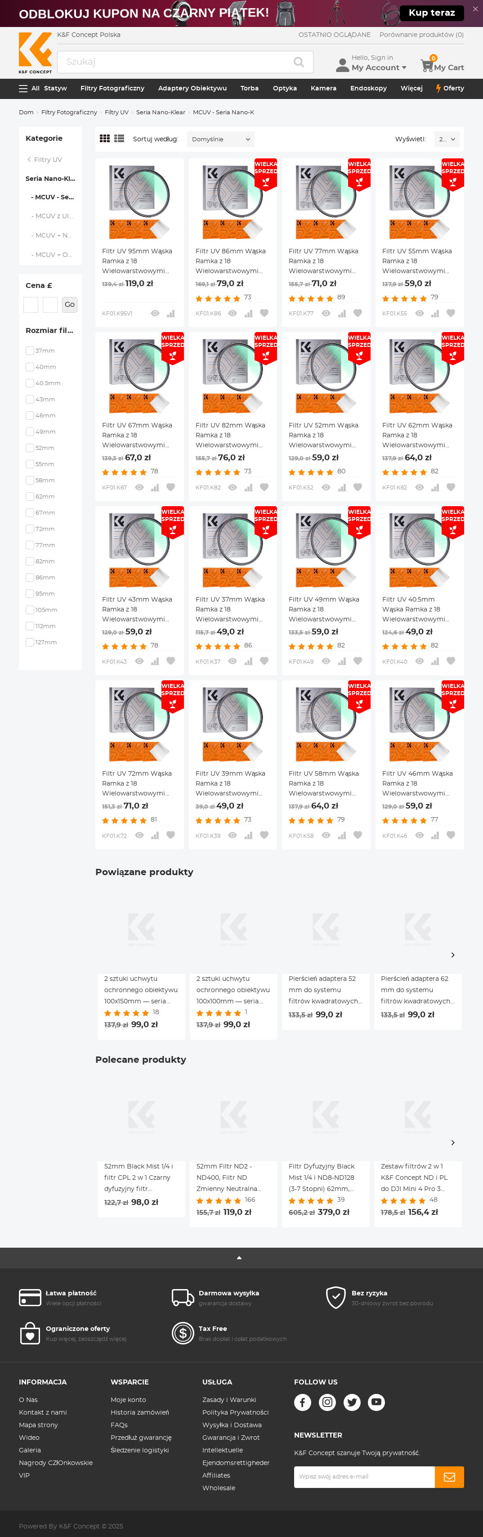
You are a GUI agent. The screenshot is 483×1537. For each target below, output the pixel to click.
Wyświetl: (410, 139)
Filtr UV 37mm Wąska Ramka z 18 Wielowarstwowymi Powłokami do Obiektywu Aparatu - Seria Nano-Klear (230, 611)
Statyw (55, 88)
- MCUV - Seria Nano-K (54, 197)
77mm (45, 545)
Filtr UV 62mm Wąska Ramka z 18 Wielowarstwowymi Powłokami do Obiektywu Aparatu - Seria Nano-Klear (417, 436)
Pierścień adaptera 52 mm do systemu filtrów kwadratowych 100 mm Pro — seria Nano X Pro (323, 991)
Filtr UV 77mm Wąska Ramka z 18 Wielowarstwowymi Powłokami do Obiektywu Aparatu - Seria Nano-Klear (323, 262)
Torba (250, 88)
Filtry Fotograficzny (112, 88)
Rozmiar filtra (52, 330)
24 (442, 140)
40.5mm (48, 383)
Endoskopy (368, 88)
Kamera (324, 88)
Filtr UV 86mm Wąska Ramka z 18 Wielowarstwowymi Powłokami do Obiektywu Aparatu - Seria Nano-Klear (231, 262)
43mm (45, 400)
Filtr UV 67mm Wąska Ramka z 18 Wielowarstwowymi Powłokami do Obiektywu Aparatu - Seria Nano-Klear (137, 436)
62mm (45, 497)
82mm (45, 562)
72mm (45, 529)
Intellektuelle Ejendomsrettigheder (236, 1456)
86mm (45, 578)
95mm (45, 594)
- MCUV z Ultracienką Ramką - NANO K (54, 216)
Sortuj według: (156, 139)
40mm (46, 367)
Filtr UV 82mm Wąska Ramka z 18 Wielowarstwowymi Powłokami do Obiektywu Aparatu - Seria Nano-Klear (231, 436)
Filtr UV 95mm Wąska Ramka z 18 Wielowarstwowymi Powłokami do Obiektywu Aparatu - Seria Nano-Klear (137, 262)
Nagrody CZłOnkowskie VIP (56, 1469)
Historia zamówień (140, 1413)
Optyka (285, 88)
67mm (45, 513)
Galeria (30, 1450)
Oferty (450, 89)
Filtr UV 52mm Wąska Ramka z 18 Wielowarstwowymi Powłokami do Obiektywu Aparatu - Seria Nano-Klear (323, 436)
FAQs (119, 1425)
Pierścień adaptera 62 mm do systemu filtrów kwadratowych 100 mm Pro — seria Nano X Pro (415, 991)
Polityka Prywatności (235, 1413)
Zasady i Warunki (229, 1400)
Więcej (412, 88)
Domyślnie (208, 140)
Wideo (29, 1438)
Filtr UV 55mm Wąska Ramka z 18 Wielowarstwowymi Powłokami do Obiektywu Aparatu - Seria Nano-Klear (417, 262)
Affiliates (216, 1476)
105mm (47, 610)
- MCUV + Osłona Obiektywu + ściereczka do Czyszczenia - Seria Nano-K (54, 255)
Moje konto (128, 1400)
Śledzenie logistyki (140, 1450)
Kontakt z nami (43, 1413)
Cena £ (39, 285)
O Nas (28, 1400)
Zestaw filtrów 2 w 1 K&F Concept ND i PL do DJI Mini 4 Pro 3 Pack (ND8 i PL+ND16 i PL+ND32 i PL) (416, 1179)
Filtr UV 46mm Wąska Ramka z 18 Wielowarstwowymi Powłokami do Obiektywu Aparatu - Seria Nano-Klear (417, 785)
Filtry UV (117, 113)
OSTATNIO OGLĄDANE (335, 35)
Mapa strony (38, 1425)
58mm (45, 481)
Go (70, 304)
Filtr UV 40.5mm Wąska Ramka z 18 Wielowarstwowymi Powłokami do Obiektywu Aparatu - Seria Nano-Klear (414, 611)
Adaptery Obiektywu (192, 88)
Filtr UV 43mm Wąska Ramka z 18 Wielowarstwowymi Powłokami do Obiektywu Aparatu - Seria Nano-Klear (137, 611)
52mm (45, 448)
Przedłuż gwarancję (141, 1438)
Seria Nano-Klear (160, 113)
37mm (45, 351)
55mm (45, 464)
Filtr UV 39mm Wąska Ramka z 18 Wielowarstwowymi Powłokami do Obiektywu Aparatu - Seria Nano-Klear (231, 785)
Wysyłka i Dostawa (232, 1425)
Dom (26, 113)
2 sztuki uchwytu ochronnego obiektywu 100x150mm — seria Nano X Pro (141, 991)
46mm (46, 416)
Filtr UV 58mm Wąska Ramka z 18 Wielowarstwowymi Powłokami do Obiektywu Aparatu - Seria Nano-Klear (324, 785)
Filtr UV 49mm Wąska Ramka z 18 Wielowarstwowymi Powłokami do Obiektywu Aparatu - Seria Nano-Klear (324, 611)
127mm (46, 643)
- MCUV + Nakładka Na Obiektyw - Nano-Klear (54, 236)
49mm (46, 432)
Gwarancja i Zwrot (231, 1438)
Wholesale (218, 1488)
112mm (46, 626)
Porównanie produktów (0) (422, 35)
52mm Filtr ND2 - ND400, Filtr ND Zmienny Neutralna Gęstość (227, 1179)
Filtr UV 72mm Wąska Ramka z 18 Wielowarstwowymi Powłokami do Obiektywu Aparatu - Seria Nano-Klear (137, 785)
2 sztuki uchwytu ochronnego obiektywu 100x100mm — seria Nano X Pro (233, 991)
